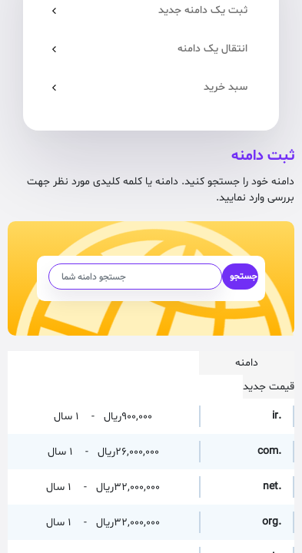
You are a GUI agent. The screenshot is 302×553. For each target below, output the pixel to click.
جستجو (243, 276)
